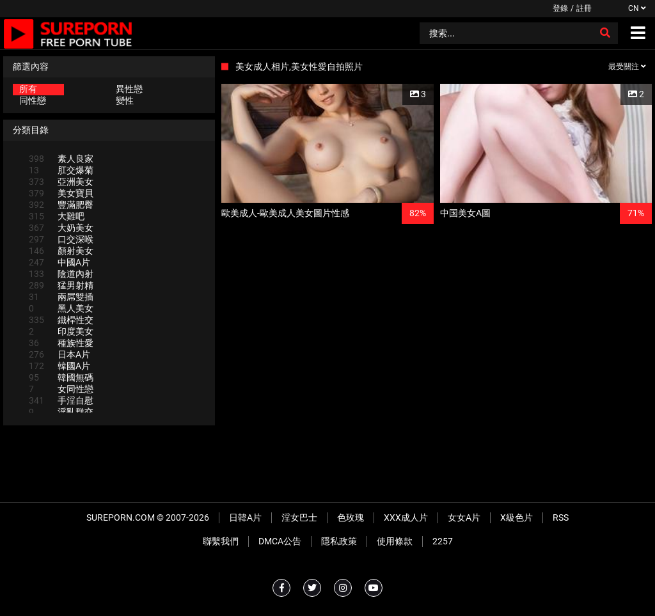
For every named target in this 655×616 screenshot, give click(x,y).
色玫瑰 (350, 517)
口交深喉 (61, 239)
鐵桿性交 (61, 320)
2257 (442, 541)
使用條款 (395, 541)
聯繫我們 (221, 541)
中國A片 (59, 262)
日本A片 (59, 354)
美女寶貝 (61, 193)
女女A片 (464, 517)
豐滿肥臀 (61, 205)
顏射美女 (61, 251)
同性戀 (32, 100)
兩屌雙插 (61, 297)
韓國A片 (59, 366)
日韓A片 (245, 517)
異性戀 (129, 89)
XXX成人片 (406, 517)
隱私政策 (339, 541)
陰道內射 (61, 274)
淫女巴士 (299, 517)
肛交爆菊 (61, 170)
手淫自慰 (61, 400)
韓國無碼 (61, 377)
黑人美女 (61, 308)
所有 (28, 89)
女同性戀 (61, 389)
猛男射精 (61, 285)
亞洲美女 (61, 182)
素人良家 (61, 159)
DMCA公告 (279, 541)
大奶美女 (61, 228)
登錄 (560, 8)
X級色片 (516, 517)
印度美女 (61, 331)
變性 (125, 100)
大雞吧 (56, 216)
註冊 (584, 8)
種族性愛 (61, 343)
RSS (561, 517)
